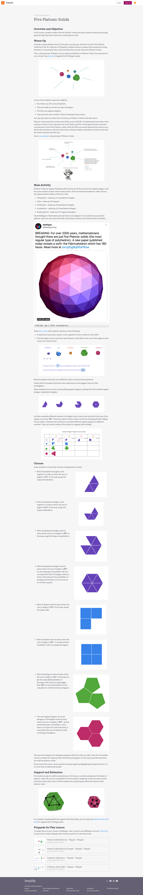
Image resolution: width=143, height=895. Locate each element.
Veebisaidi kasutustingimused (72, 889)
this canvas (43, 331)
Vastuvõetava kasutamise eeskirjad (51, 889)
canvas (51, 56)
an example (44, 136)
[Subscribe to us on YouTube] (116, 881)
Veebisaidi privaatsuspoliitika (93, 889)
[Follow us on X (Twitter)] (107, 881)
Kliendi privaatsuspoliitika (31, 889)
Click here (104, 831)
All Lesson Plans (41, 15)
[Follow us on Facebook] (110, 881)
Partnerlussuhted (112, 888)
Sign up (127, 3)
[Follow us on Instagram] (113, 881)
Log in (119, 3)
